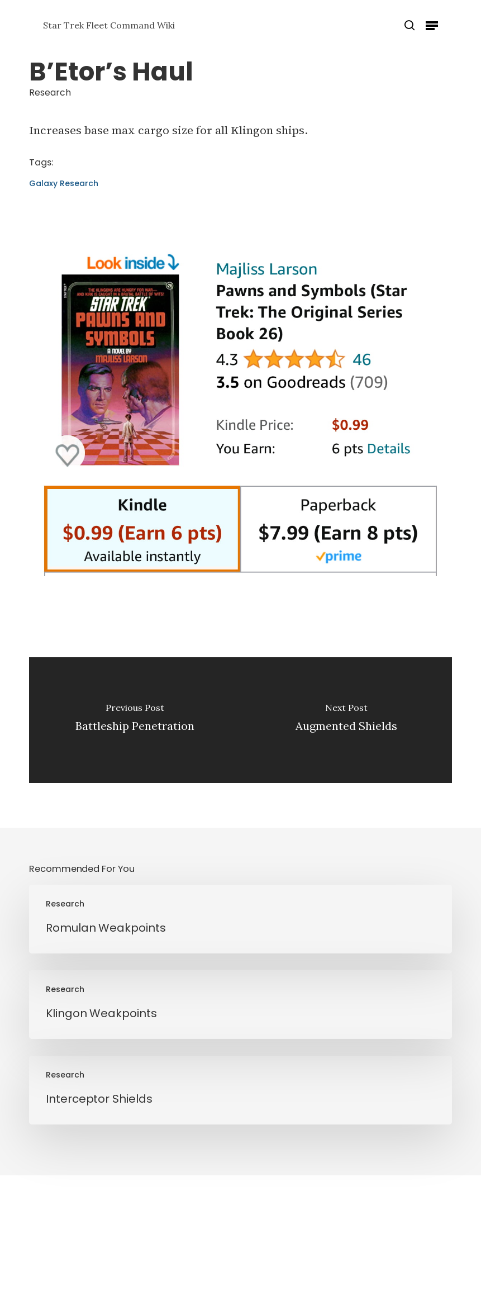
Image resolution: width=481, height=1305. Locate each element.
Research (50, 92)
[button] (432, 25)
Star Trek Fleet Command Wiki (109, 25)
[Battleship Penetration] (135, 720)
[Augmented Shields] (346, 720)
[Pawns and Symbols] (241, 581)
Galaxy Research (63, 183)
